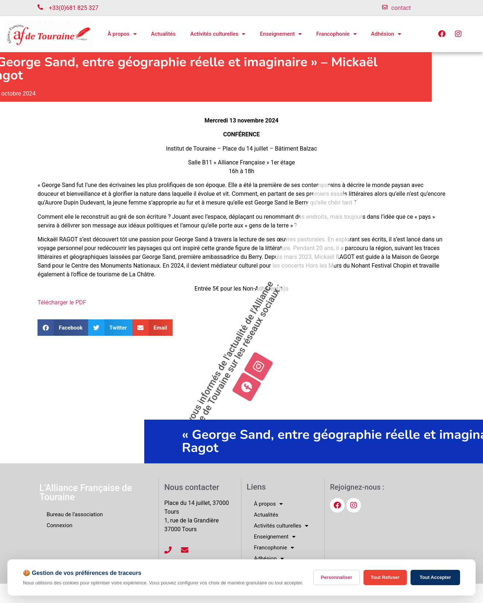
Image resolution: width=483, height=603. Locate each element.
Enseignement (281, 34)
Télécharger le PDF (62, 302)
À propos (121, 34)
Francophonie (336, 34)
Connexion (59, 525)
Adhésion (386, 34)
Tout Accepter (435, 577)
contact (401, 7)
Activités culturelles (217, 34)
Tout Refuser (385, 577)
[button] (63, 327)
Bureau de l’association (75, 514)
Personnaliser (336, 577)
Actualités (163, 34)
